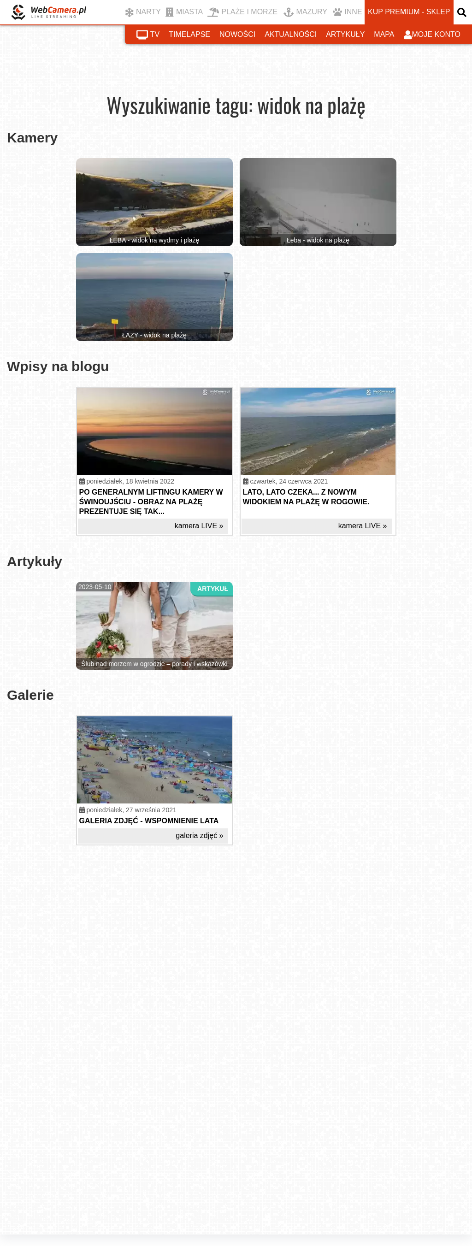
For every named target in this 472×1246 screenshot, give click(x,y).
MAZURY (305, 12)
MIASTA (184, 12)
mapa (384, 34)
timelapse (189, 34)
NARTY (143, 12)
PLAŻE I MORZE (242, 12)
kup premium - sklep (409, 12)
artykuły (345, 34)
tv (147, 35)
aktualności (291, 34)
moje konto (432, 35)
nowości (237, 34)
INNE (347, 12)
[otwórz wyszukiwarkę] (463, 12)
